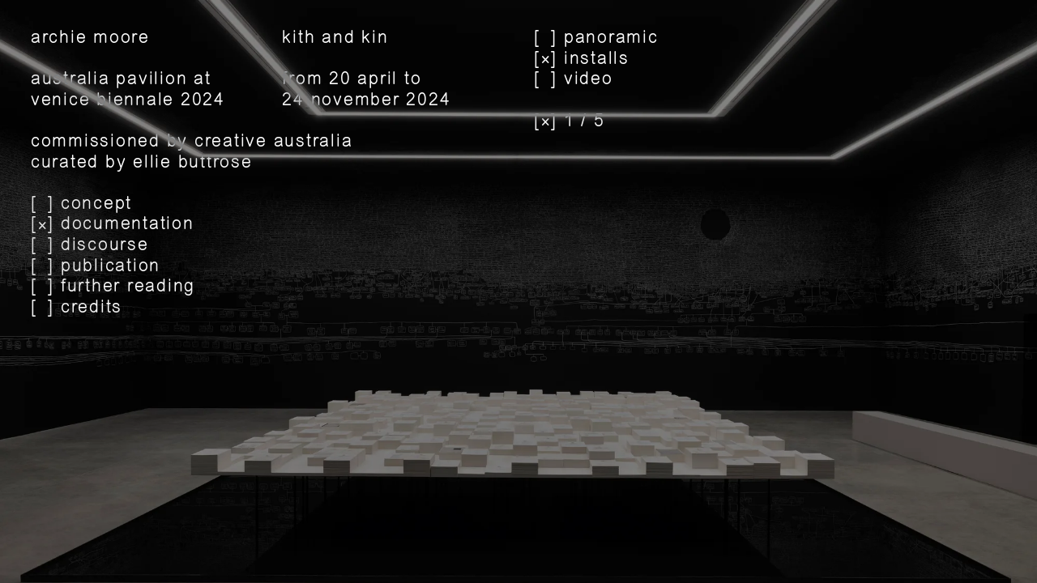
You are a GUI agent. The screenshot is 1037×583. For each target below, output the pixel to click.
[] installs (581, 59)
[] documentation (112, 225)
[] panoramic (596, 38)
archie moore (90, 37)
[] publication (95, 267)
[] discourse (90, 246)
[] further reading (113, 287)
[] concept (81, 204)
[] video (573, 80)
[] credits (76, 308)
